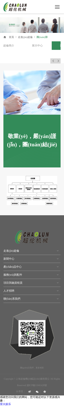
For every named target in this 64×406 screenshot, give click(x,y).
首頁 (11, 37)
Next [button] (58, 60)
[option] (16, 45)
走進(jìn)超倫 (25, 37)
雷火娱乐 (5, 404)
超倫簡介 (16, 45)
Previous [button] (52, 60)
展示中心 (44, 45)
